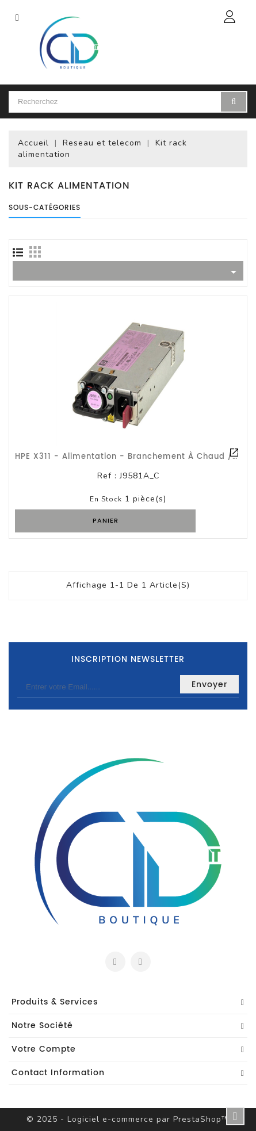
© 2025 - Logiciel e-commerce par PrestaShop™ (128, 1119)
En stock (106, 499)
